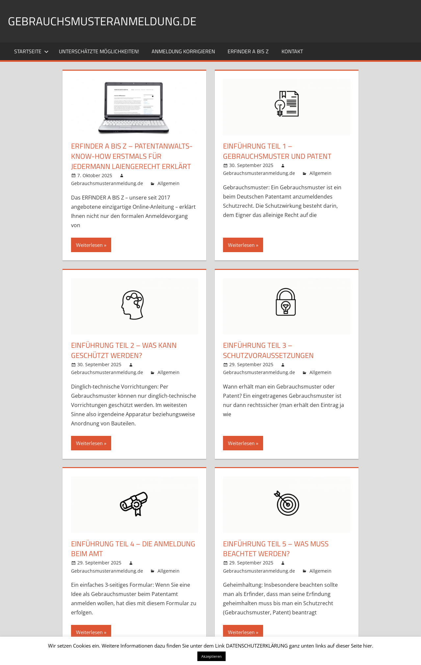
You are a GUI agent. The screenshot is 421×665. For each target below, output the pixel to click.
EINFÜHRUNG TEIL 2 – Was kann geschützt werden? (124, 350)
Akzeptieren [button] (211, 656)
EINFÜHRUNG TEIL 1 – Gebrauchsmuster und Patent (277, 151)
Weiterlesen (89, 245)
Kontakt (292, 51)
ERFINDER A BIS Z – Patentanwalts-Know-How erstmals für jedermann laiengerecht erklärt (132, 156)
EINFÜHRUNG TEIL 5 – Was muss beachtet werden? (276, 548)
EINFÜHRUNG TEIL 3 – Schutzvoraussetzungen (268, 350)
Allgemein (169, 183)
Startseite (31, 51)
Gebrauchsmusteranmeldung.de (104, 21)
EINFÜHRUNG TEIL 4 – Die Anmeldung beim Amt (133, 548)
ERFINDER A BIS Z (248, 51)
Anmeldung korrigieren (183, 51)
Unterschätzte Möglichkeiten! (99, 51)
